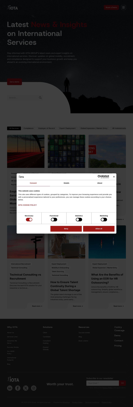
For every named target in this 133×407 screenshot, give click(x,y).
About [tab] (99, 183)
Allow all (98, 229)
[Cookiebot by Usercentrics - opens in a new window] (99, 176)
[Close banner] (114, 176)
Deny (66, 229)
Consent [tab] (33, 183)
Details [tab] (66, 183)
